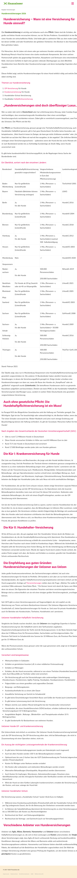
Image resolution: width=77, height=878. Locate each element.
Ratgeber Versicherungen (8, 9)
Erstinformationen (24, 874)
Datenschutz (14, 874)
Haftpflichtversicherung (23, 99)
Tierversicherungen (34, 583)
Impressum (6, 874)
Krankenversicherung (12, 92)
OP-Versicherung (11, 88)
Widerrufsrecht (39, 874)
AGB (32, 874)
